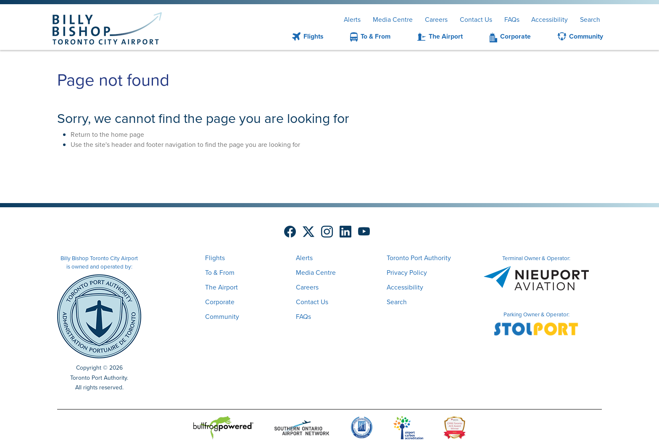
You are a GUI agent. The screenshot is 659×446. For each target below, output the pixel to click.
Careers (436, 19)
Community (586, 36)
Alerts (352, 19)
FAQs (511, 19)
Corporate (515, 36)
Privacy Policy (407, 272)
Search (590, 19)
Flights (313, 36)
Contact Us (476, 19)
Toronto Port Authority (419, 258)
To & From (375, 36)
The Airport (446, 36)
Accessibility (549, 19)
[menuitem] (298, 36)
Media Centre (393, 19)
